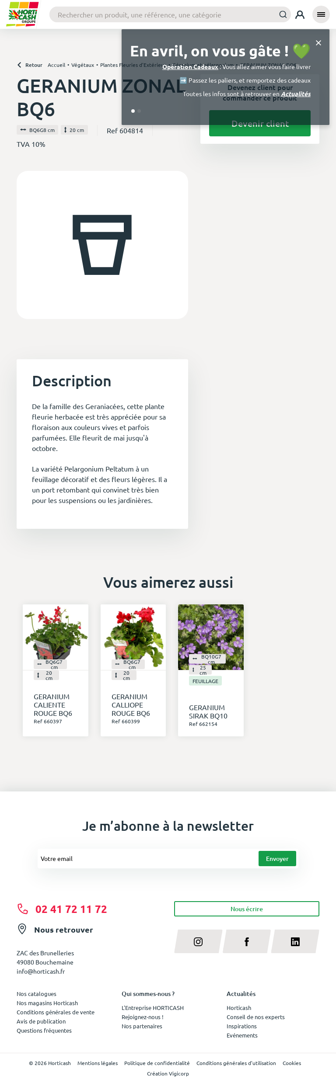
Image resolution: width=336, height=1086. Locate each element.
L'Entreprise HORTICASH (153, 1007)
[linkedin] (295, 941)
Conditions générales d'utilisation (236, 1062)
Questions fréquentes (44, 1030)
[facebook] (247, 941)
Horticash (239, 1007)
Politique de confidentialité (157, 1062)
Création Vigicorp (168, 1073)
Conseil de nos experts (256, 1016)
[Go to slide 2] (139, 111)
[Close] (318, 42)
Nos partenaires (142, 1026)
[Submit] (280, 14)
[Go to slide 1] (133, 111)
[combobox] (170, 14)
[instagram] (198, 941)
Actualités (296, 93)
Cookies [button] (292, 1062)
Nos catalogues (36, 993)
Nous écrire (247, 909)
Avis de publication (41, 1021)
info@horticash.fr (41, 971)
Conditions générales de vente (55, 1012)
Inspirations (242, 1026)
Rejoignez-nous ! (143, 1016)
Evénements (242, 1035)
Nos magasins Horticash (47, 1002)
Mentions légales (97, 1062)
